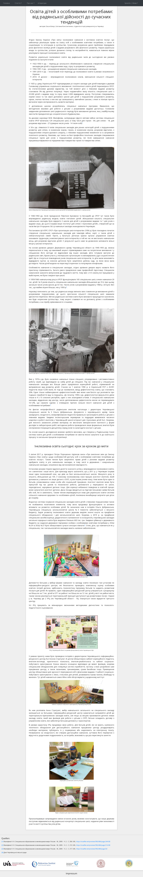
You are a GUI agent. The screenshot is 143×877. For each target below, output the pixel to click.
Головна (6, 3)
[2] (2, 845)
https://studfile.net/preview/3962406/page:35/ (91, 849)
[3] (2, 849)
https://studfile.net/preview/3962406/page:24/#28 (93, 842)
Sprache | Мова (131, 3)
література (42, 3)
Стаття (17, 3)
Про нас (30, 3)
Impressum (71, 873)
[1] (2, 842)
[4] (2, 852)
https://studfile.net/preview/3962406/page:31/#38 (93, 845)
